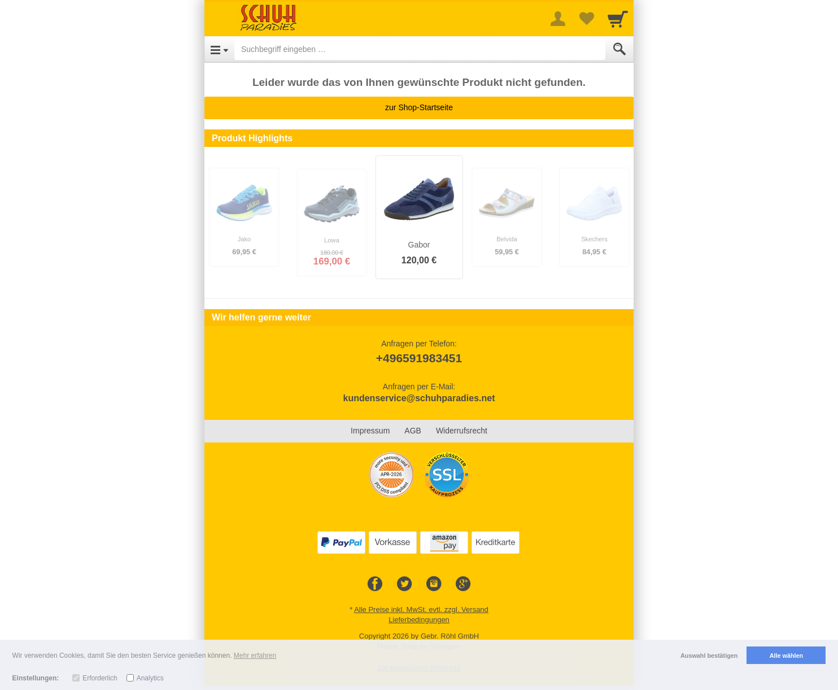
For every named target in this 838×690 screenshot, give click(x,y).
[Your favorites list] (586, 18)
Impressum (370, 430)
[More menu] (558, 18)
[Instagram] (433, 584)
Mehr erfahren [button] (255, 655)
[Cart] (618, 18)
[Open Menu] (219, 49)
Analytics (150, 678)
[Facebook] (375, 584)
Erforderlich (99, 678)
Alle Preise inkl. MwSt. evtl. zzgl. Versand (421, 609)
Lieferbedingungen (419, 619)
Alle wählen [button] (786, 655)
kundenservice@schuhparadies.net (419, 398)
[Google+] (463, 584)
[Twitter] (404, 584)
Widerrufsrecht (461, 430)
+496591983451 (419, 357)
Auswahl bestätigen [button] (708, 655)
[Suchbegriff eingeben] (419, 49)
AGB (412, 430)
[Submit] (619, 49)
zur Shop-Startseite (419, 107)
